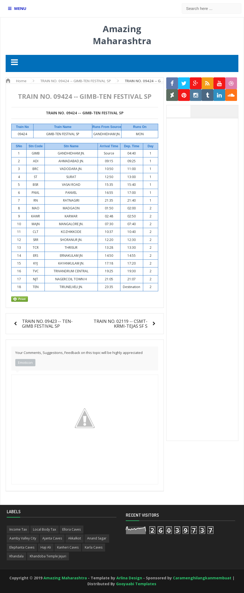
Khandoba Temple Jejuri (48, 556)
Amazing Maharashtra (122, 35)
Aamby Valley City (22, 538)
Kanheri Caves (68, 547)
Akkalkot (74, 538)
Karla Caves (93, 547)
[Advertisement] (205, 154)
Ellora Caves (71, 529)
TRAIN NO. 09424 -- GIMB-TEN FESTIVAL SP (85, 113)
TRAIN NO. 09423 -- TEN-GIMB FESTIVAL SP (47, 323)
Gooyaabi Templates (136, 583)
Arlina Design (129, 577)
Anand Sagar (96, 538)
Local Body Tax (44, 529)
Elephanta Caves (21, 547)
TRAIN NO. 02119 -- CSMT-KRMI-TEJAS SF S (120, 323)
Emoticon (25, 362)
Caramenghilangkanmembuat (202, 577)
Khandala (16, 556)
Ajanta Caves (52, 538)
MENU (20, 8)
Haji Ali (45, 547)
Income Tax (18, 529)
